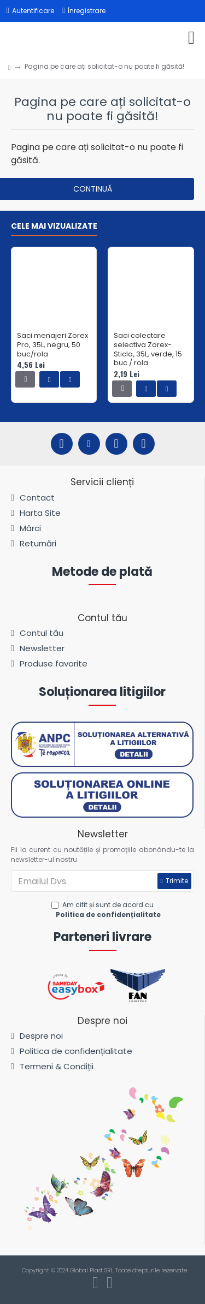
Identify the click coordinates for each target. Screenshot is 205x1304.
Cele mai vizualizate (54, 226)
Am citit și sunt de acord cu (106, 910)
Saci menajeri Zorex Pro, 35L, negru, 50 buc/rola (52, 345)
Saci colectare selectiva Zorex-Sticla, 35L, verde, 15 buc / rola (148, 349)
